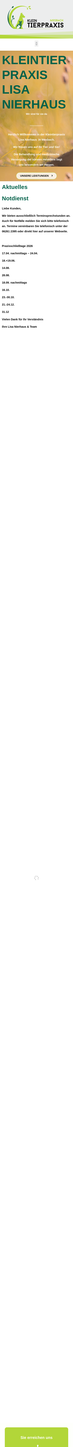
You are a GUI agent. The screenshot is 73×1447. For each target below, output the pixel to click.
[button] (36, 43)
